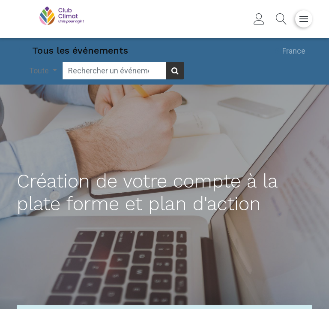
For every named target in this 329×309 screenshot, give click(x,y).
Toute (40, 70)
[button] (281, 18)
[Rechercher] (175, 70)
